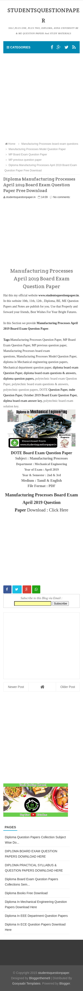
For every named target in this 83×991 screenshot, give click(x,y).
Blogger (64, 983)
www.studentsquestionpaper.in (59, 295)
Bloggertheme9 (39, 978)
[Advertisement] (41, 97)
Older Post (67, 687)
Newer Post (16, 687)
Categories (18, 47)
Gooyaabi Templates (26, 983)
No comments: (61, 197)
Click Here (58, 509)
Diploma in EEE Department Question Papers (36, 916)
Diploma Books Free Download (26, 893)
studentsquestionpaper (53, 973)
